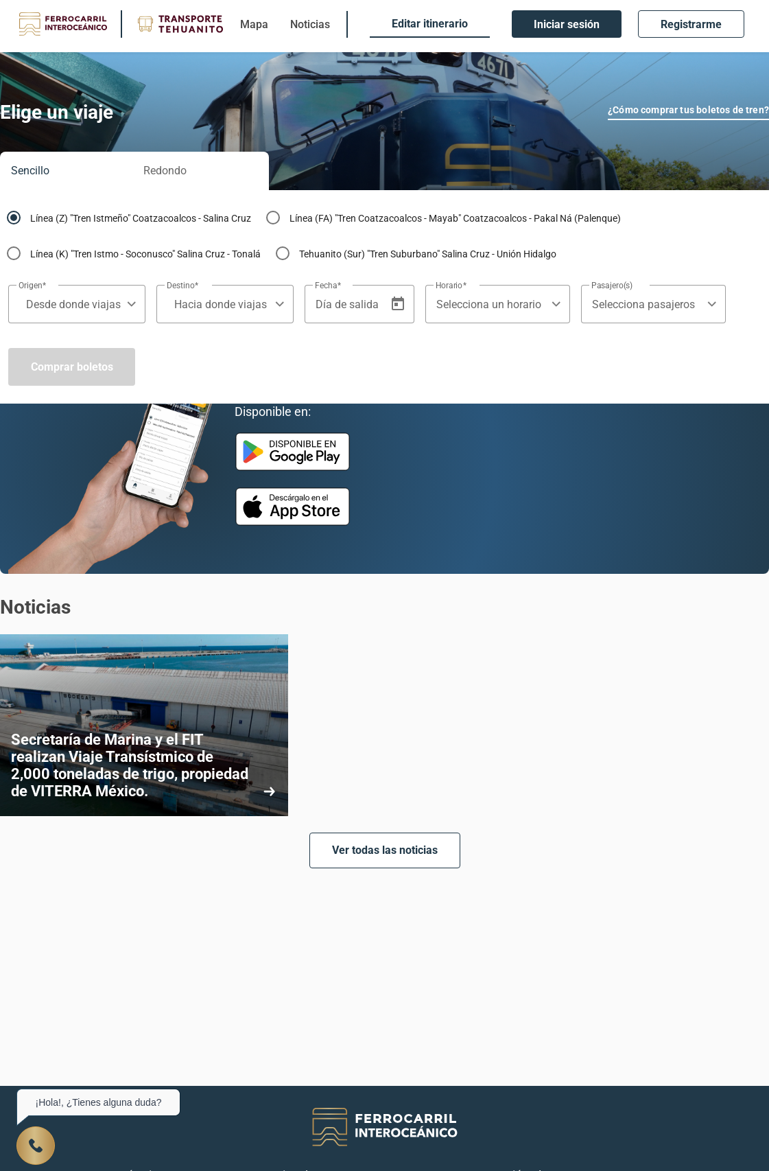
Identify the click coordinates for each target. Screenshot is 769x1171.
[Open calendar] (397, 304)
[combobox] (70, 304)
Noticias (310, 24)
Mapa (254, 24)
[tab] (66, 171)
